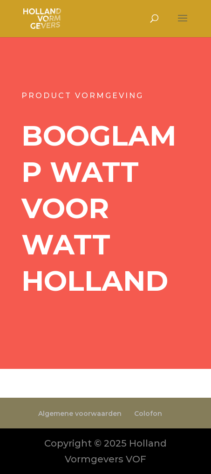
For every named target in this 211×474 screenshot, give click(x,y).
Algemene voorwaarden (80, 413)
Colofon (148, 413)
